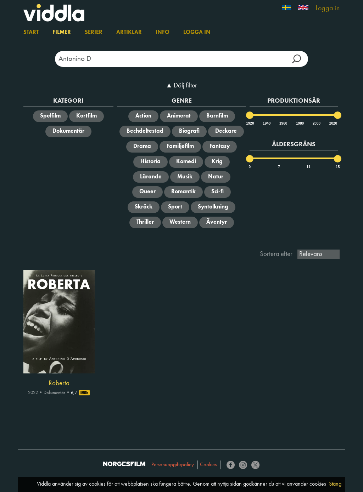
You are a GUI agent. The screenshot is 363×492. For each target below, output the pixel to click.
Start (31, 32)
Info (162, 32)
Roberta (59, 383)
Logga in (327, 8)
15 (338, 167)
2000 (316, 123)
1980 (299, 123)
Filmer (61, 32)
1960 (282, 123)
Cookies (208, 465)
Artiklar (129, 32)
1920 (249, 123)
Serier (93, 32)
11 (308, 167)
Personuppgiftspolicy (172, 465)
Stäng (335, 484)
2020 (332, 123)
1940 (266, 123)
